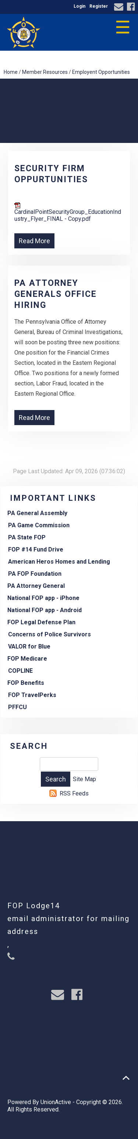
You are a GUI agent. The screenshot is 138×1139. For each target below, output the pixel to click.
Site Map (84, 779)
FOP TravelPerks (32, 694)
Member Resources (45, 72)
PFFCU (17, 707)
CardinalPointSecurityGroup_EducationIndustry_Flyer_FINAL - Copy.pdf (67, 212)
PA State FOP (27, 537)
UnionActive (55, 1102)
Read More (34, 241)
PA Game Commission (39, 525)
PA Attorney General (36, 585)
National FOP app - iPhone (43, 597)
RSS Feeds (74, 793)
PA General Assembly (37, 513)
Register (98, 6)
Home (11, 72)
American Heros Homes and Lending (59, 561)
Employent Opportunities (101, 72)
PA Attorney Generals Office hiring (55, 294)
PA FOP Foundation (34, 573)
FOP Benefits (25, 682)
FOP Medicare (27, 658)
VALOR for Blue (29, 646)
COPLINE (20, 670)
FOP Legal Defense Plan (41, 622)
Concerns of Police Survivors (49, 634)
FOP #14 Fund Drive (35, 549)
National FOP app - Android (44, 610)
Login (79, 6)
